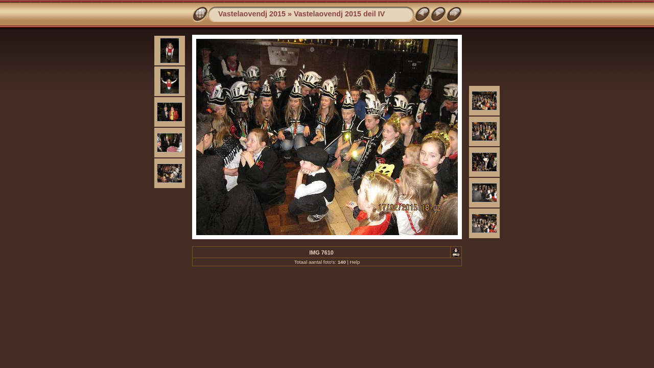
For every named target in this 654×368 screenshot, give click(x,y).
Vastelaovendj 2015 (252, 14)
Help (355, 262)
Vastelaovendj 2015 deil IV (339, 14)
